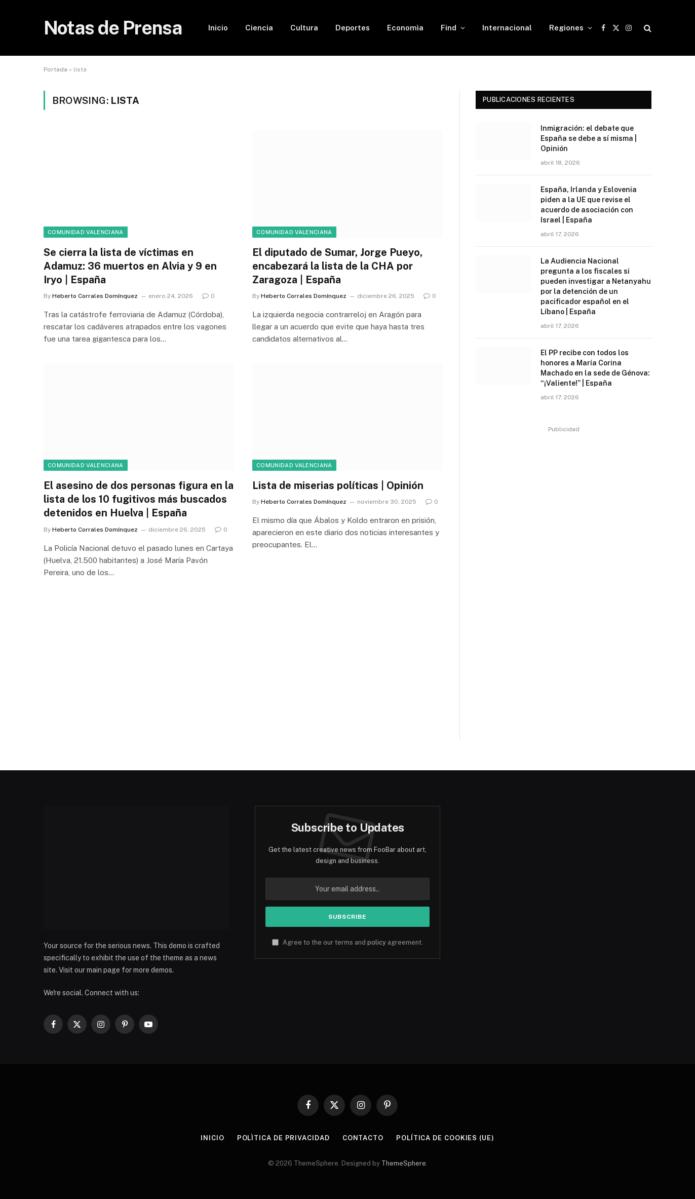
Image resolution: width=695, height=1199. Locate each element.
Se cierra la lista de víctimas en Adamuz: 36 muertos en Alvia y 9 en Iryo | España (130, 266)
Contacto (362, 1138)
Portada (55, 69)
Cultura (304, 27)
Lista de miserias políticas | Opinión (337, 485)
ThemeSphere (403, 1163)
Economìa (405, 27)
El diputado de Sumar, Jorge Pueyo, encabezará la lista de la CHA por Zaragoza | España (337, 266)
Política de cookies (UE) (445, 1138)
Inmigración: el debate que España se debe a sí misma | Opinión (588, 138)
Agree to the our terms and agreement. (347, 942)
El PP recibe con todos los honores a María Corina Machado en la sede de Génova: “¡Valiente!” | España (595, 368)
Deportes (352, 27)
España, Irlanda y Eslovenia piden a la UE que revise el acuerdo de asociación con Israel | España (588, 204)
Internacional (507, 27)
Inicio (218, 27)
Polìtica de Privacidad (283, 1138)
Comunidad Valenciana (86, 232)
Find (448, 27)
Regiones (566, 27)
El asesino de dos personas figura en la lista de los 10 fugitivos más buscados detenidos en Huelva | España (139, 499)
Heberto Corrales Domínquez (95, 295)
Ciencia (259, 27)
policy (376, 942)
